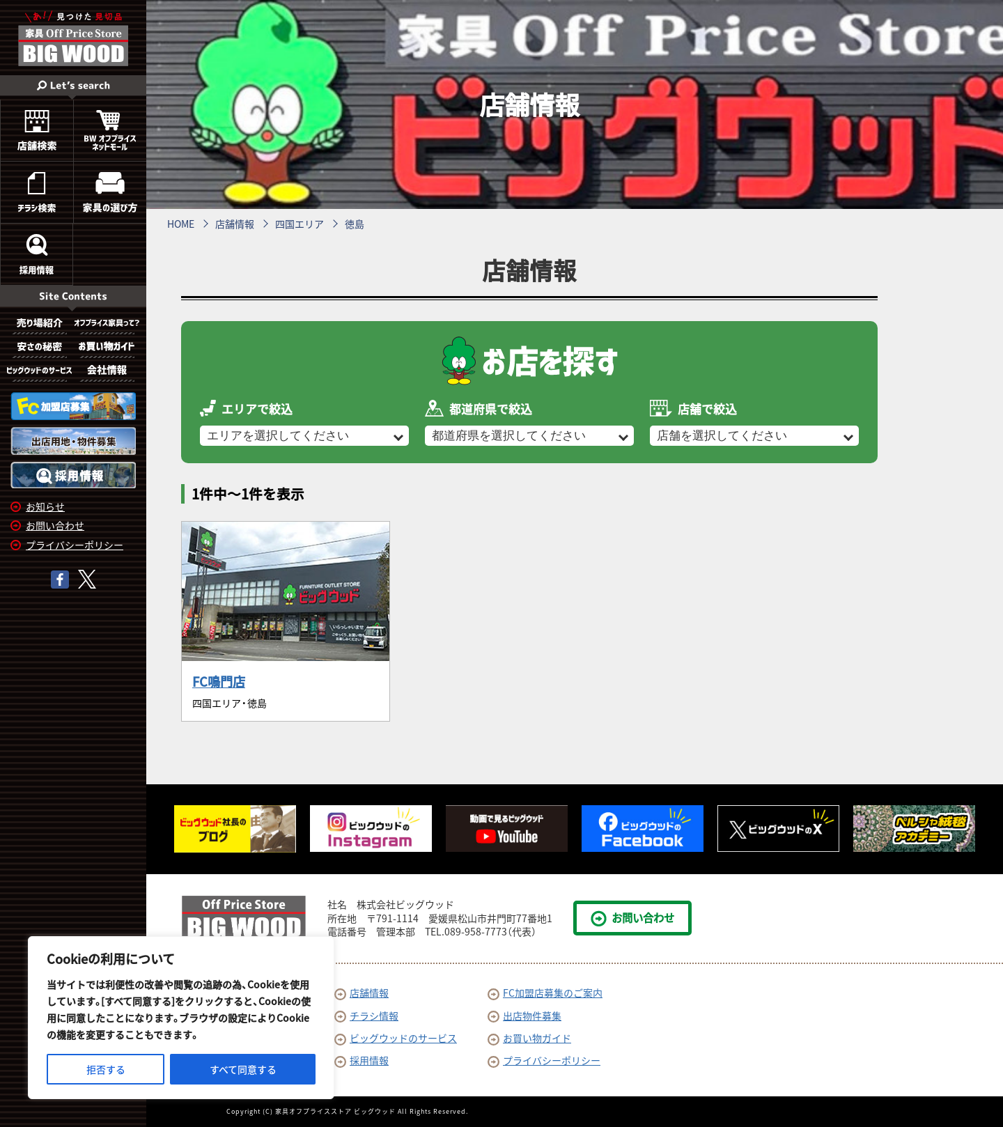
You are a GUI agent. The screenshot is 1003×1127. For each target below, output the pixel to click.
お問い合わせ (55, 525)
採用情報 (361, 1060)
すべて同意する (243, 1069)
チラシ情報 (366, 1016)
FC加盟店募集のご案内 (545, 993)
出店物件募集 (524, 1016)
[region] (181, 1017)
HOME (180, 224)
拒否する (105, 1069)
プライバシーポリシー (74, 545)
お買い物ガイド (529, 1038)
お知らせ (45, 506)
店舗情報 (234, 224)
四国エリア (299, 224)
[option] (235, 829)
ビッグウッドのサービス (395, 1038)
